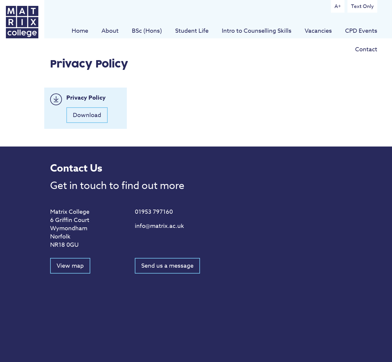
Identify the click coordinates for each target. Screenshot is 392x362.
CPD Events (361, 31)
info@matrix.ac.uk (159, 226)
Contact (366, 49)
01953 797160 (154, 212)
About (110, 31)
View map (70, 265)
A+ (337, 6)
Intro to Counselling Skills (256, 31)
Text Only (362, 6)
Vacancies (318, 31)
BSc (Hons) (147, 31)
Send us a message (167, 265)
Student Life (192, 31)
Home (80, 31)
